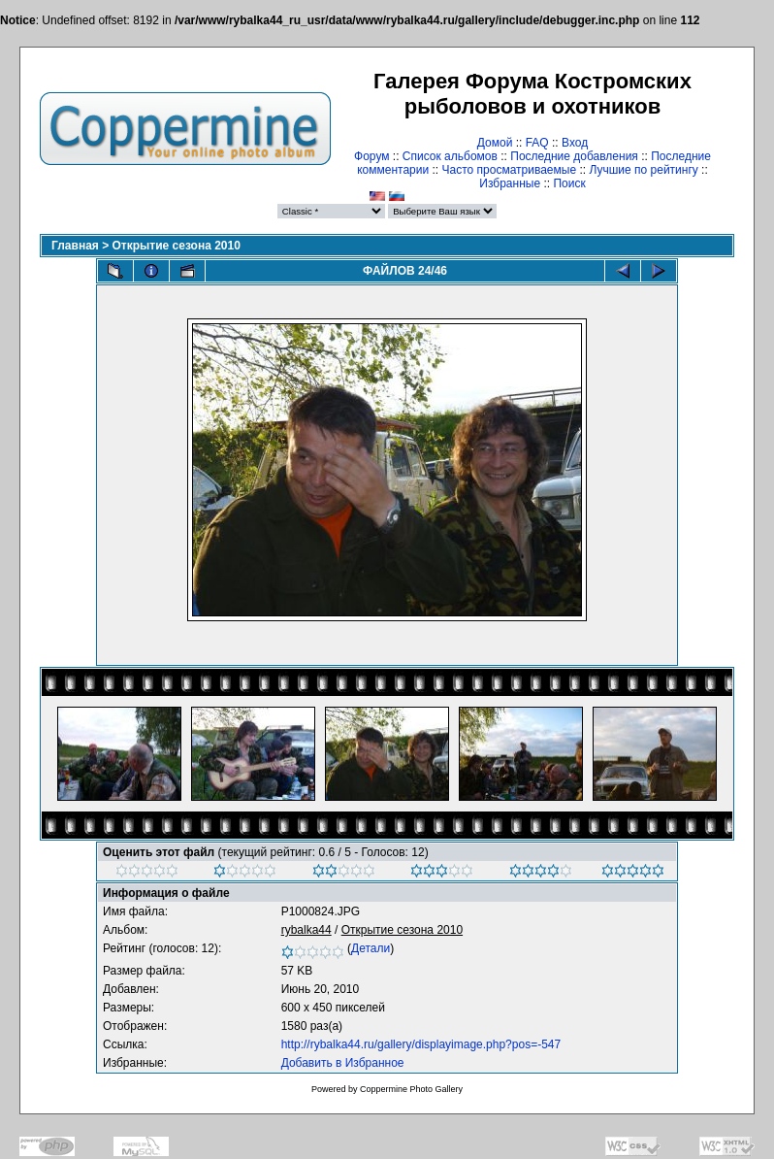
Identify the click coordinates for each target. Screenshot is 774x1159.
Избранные (509, 183)
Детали (370, 948)
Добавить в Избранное (342, 1063)
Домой (495, 142)
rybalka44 (306, 930)
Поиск (569, 183)
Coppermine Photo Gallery (411, 1089)
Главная (75, 245)
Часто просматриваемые (509, 170)
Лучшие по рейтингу (643, 170)
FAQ (537, 142)
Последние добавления (574, 156)
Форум (371, 156)
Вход (575, 142)
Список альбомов (450, 156)
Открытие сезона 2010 (177, 245)
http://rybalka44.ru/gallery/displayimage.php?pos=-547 (421, 1044)
